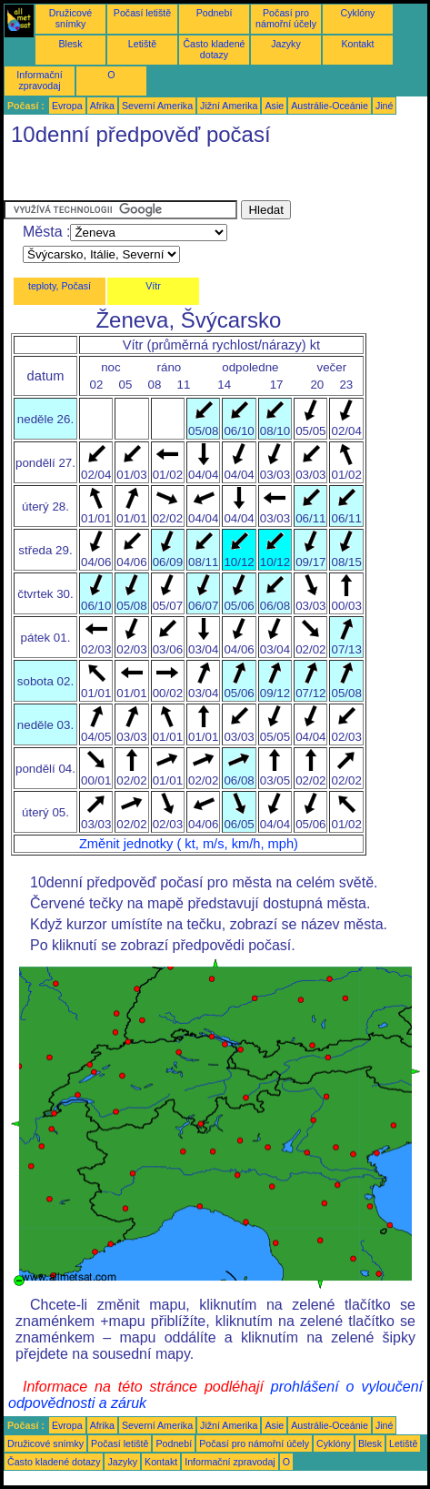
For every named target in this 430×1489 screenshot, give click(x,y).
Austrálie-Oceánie (329, 105)
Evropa (67, 105)
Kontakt (357, 43)
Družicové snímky (70, 18)
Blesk (70, 43)
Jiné (384, 105)
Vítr (153, 285)
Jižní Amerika (228, 105)
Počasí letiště (142, 12)
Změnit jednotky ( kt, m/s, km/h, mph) (188, 843)
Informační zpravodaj (39, 80)
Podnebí (214, 12)
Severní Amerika (157, 105)
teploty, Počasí (59, 285)
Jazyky (286, 43)
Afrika (102, 105)
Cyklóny (358, 12)
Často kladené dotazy (214, 49)
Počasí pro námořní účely (285, 18)
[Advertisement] (149, 177)
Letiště (142, 43)
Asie (274, 105)
